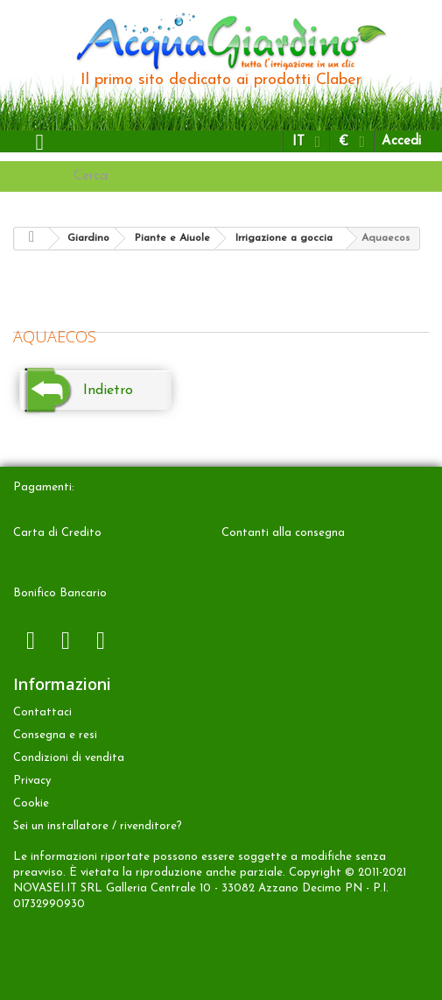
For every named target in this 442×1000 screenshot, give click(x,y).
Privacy (32, 780)
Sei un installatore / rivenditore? (97, 826)
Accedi (401, 141)
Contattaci (42, 712)
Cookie (31, 803)
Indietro (108, 391)
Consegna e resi (55, 735)
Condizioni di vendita (68, 758)
